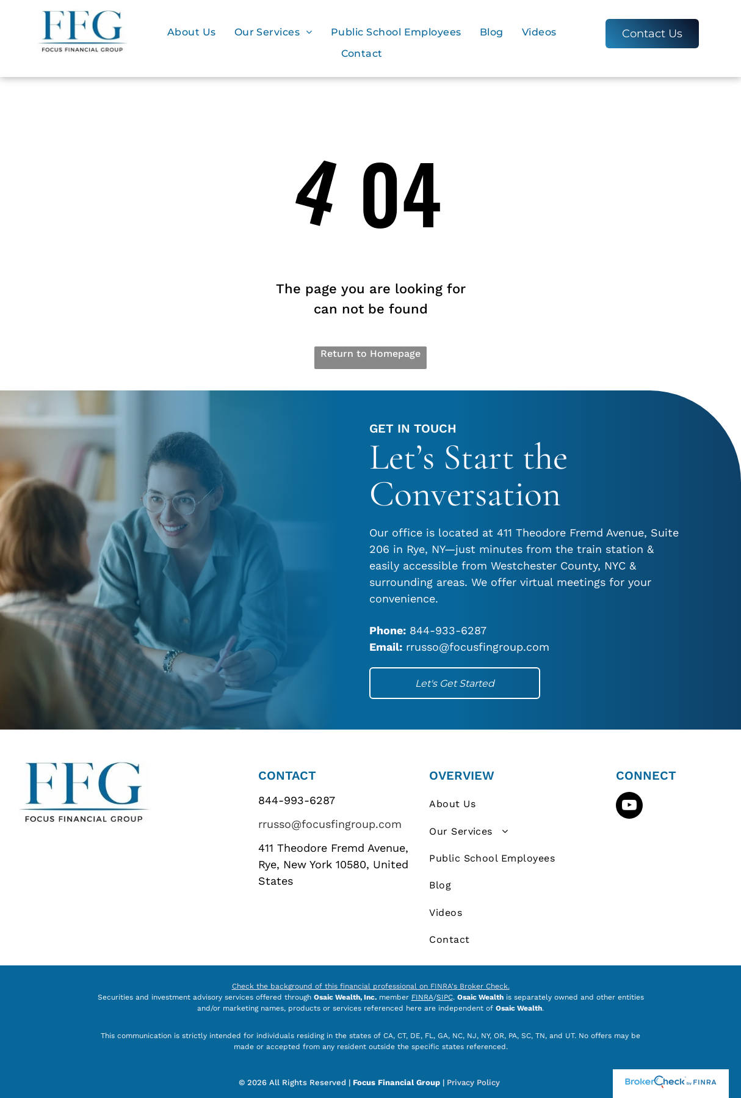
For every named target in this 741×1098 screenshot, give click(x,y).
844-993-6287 (296, 800)
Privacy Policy (474, 1082)
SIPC (444, 997)
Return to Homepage (370, 353)
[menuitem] (191, 32)
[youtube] (629, 807)
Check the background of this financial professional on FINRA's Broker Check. (371, 986)
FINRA (422, 997)
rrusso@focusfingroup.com (330, 824)
